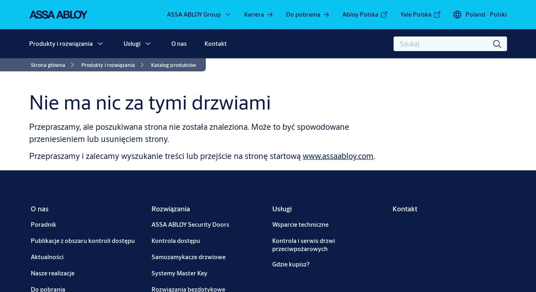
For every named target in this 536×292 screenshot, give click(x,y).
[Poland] (480, 14)
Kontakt (216, 43)
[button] (100, 44)
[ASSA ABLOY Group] (199, 15)
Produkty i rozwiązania (61, 43)
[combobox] (450, 43)
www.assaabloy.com (338, 155)
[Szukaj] (497, 43)
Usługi (132, 43)
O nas (179, 43)
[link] (259, 15)
